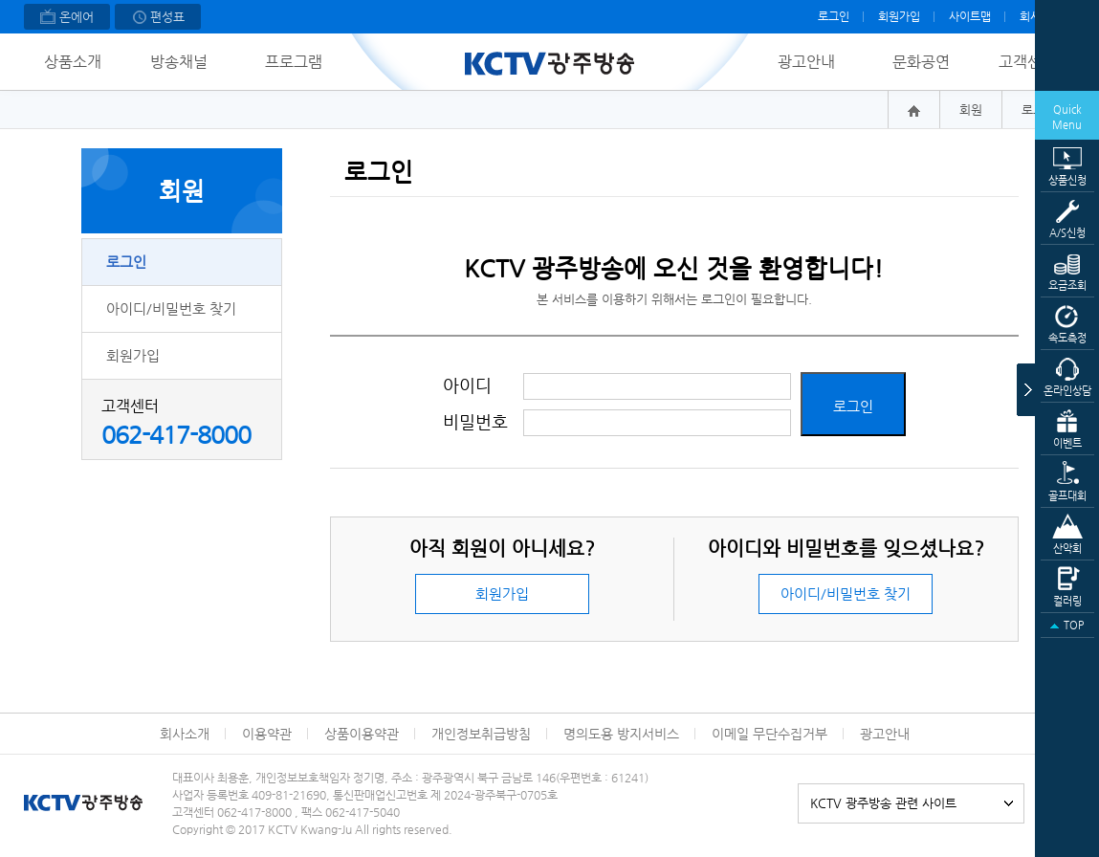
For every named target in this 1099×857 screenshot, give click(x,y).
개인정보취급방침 (481, 733)
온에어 (67, 18)
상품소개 (72, 62)
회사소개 (184, 733)
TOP (1067, 626)
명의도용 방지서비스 (621, 733)
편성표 (158, 18)
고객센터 (1027, 62)
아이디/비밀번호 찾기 (171, 308)
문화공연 (921, 62)
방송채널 (179, 62)
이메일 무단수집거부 (769, 733)
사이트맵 (970, 16)
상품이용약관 (361, 733)
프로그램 (293, 62)
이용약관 (267, 733)
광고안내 (806, 62)
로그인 (833, 16)
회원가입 (899, 16)
